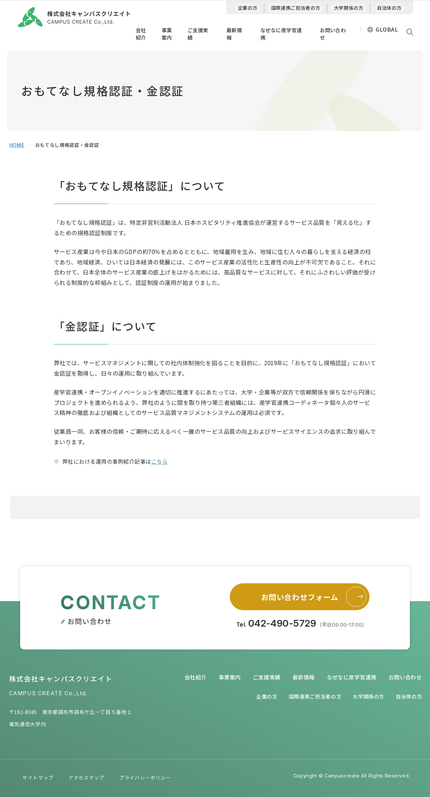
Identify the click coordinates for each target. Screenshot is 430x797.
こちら (159, 461)
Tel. (301, 623)
